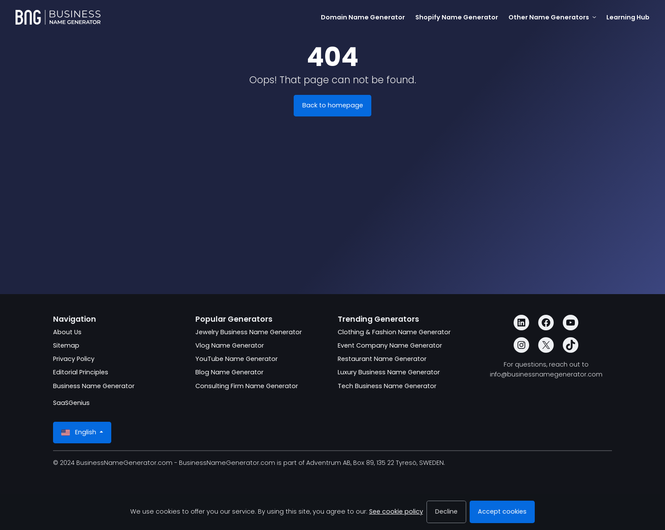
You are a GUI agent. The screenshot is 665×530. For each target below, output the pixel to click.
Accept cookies (502, 511)
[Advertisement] (332, 201)
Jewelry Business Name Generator (248, 332)
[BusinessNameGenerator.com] (58, 17)
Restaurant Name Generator (382, 358)
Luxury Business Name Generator (389, 372)
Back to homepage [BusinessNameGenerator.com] (332, 105)
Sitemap (66, 345)
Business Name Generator (94, 386)
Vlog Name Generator (229, 345)
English (79, 432)
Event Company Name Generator (390, 345)
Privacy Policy (73, 358)
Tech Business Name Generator (387, 386)
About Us (67, 332)
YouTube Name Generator (236, 358)
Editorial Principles (80, 372)
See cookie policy (396, 511)
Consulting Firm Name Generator (246, 386)
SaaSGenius (71, 402)
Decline (446, 511)
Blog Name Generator (229, 372)
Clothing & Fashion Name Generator (394, 332)
